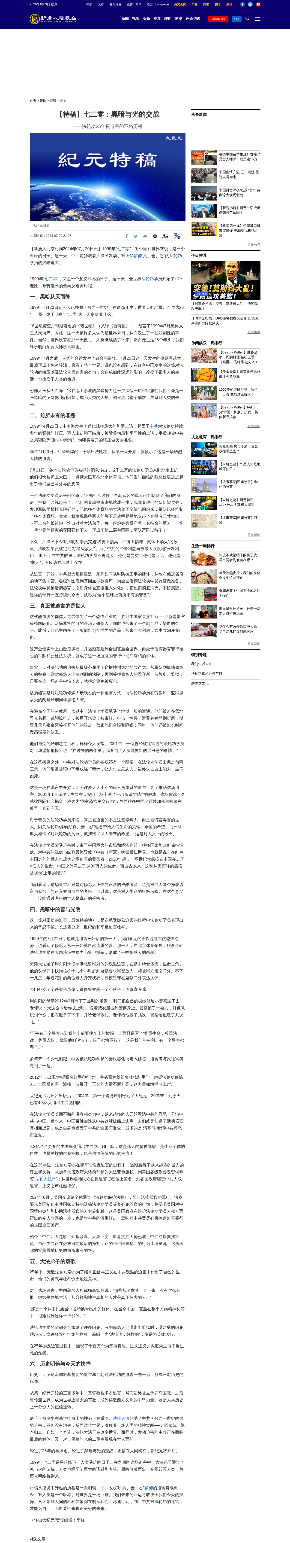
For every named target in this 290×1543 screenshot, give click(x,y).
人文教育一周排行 (206, 437)
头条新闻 (199, 115)
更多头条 (254, 244)
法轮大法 (43, 1179)
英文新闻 (180, 4)
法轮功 (176, 255)
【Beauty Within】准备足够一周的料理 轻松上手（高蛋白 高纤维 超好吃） (239, 357)
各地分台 (115, 4)
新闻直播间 (219, 19)
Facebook (242, 4)
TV (237, 19)
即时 (168, 19)
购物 (229, 4)
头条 (146, 19)
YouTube (258, 4)
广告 (195, 4)
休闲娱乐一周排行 (206, 343)
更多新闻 (254, 426)
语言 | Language (158, 4)
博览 (178, 19)
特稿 (53, 100)
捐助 (206, 4)
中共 (75, 255)
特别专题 (199, 655)
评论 (43, 100)
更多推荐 (254, 332)
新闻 (125, 19)
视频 (135, 19)
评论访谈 (193, 19)
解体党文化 (200, 683)
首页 (33, 100)
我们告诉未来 (201, 664)
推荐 (157, 19)
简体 (138, 4)
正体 (130, 4)
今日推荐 (199, 255)
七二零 (123, 249)
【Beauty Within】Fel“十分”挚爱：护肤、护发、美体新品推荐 (238, 412)
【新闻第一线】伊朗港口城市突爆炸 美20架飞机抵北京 (239, 230)
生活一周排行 (203, 546)
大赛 (101, 4)
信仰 (138, 255)
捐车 (218, 4)
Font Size (165, 235)
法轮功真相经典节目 (206, 674)
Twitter (250, 4)
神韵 (89, 4)
